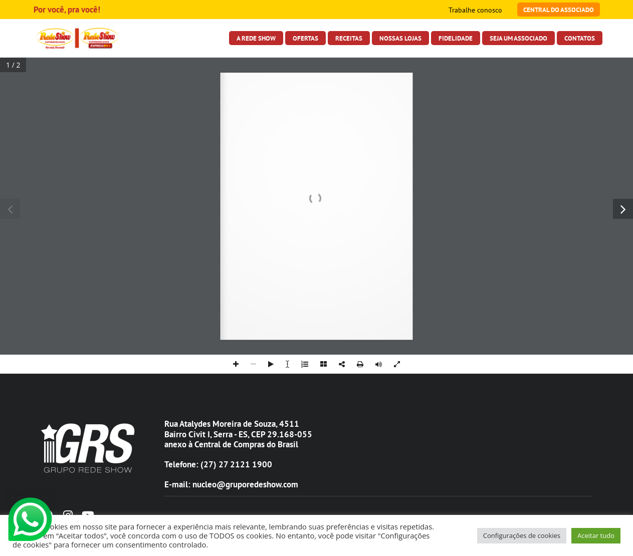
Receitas (348, 38)
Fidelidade (456, 38)
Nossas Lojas (400, 38)
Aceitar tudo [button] (595, 535)
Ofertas (305, 38)
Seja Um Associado (518, 38)
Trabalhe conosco (475, 10)
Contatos (579, 38)
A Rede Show (256, 38)
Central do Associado (558, 10)
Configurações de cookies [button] (521, 535)
